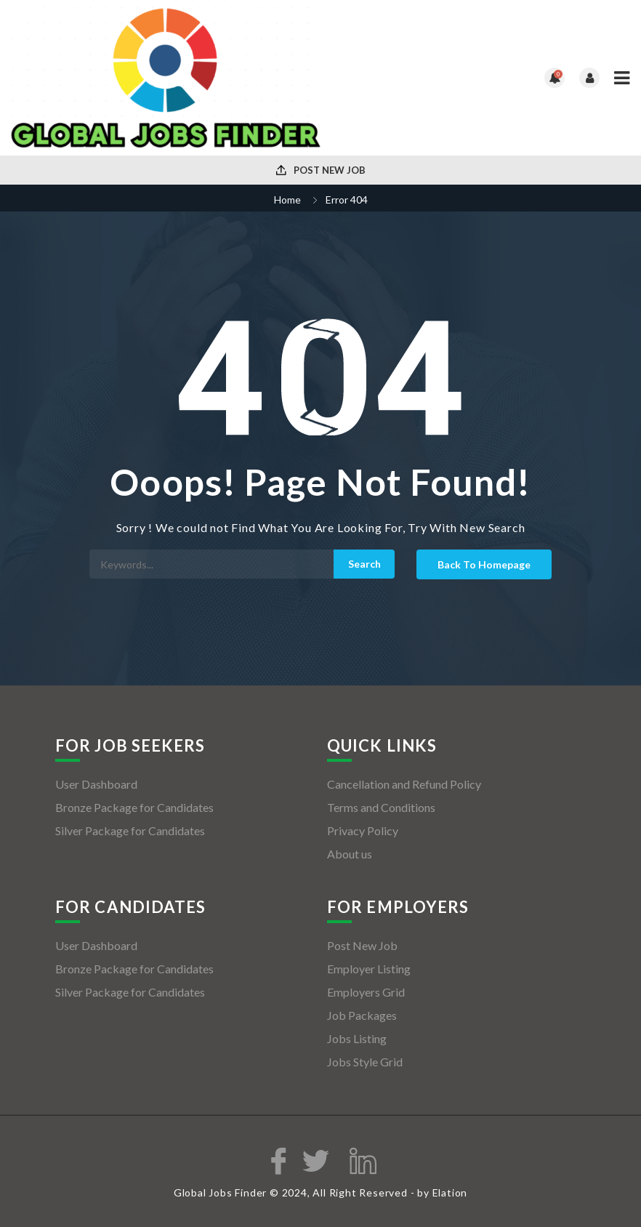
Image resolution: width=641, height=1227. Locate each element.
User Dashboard (96, 784)
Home (287, 199)
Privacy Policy (362, 830)
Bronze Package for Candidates (134, 807)
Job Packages (362, 1015)
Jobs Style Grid (365, 1062)
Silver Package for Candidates (130, 830)
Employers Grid (366, 992)
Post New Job (321, 170)
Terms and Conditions (381, 807)
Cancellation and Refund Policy (404, 784)
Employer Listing (369, 968)
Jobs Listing (357, 1038)
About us (349, 854)
